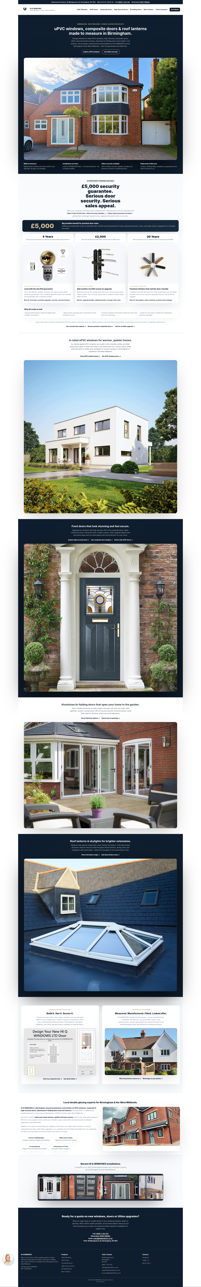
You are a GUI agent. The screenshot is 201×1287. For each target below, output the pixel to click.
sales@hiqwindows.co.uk (103, 1238)
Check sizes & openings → (110, 718)
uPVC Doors (94, 9)
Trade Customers (161, 9)
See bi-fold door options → (90, 718)
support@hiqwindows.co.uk (111, 1270)
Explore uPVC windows (91, 52)
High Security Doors (121, 9)
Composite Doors (106, 9)
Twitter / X (145, 1260)
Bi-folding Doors (136, 9)
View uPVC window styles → (90, 356)
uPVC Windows (82, 9)
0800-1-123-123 (124, 2)
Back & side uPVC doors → (123, 540)
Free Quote (175, 9)
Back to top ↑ (146, 1263)
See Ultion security (111, 52)
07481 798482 (144, 2)
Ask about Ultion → (70, 1079)
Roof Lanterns (149, 9)
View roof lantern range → (90, 855)
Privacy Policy (100, 1281)
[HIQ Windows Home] (37, 9)
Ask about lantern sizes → (110, 855)
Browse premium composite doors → (100, 326)
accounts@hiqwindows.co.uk (111, 1273)
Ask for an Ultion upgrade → (125, 326)
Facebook (145, 1257)
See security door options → (76, 326)
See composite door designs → (102, 540)
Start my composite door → (52, 1079)
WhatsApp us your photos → (153, 1078)
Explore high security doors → (78, 540)
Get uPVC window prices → (111, 356)
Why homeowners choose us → (130, 1078)
